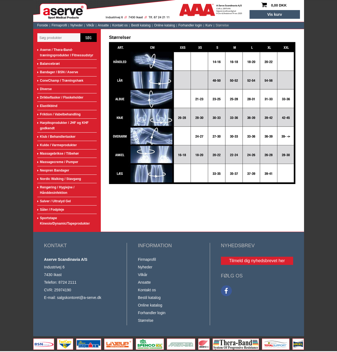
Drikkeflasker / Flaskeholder (61, 97)
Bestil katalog (140, 25)
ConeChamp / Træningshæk (61, 80)
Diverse (46, 89)
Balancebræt (50, 64)
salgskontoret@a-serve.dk (79, 297)
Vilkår (90, 25)
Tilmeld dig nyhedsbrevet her (257, 260)
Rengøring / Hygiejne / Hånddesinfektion (57, 190)
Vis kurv (274, 14)
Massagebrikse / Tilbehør (59, 153)
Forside (42, 25)
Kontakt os (120, 25)
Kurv (208, 25)
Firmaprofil (59, 25)
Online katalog (164, 25)
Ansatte (103, 25)
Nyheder (76, 25)
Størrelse (222, 25)
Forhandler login (190, 25)
